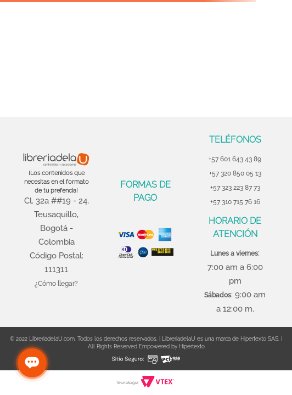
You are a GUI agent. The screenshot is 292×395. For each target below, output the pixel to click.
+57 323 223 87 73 (235, 187)
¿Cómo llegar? (56, 283)
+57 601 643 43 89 (235, 159)
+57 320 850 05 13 (235, 173)
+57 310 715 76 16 (235, 202)
